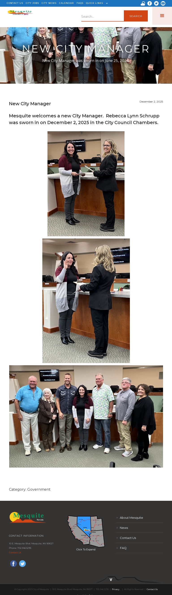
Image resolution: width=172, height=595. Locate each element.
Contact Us (15, 552)
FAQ (121, 548)
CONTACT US (15, 3)
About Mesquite (129, 517)
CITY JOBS (32, 3)
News (122, 527)
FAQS (80, 3)
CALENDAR (66, 3)
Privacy (115, 589)
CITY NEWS (49, 3)
